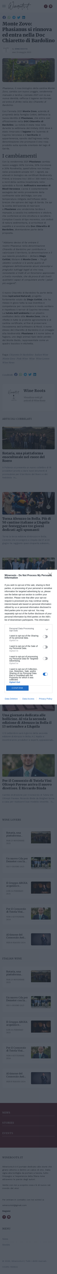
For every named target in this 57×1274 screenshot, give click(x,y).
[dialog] (28, 637)
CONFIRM (17, 688)
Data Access (28, 699)
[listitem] (28, 629)
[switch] (45, 636)
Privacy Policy (45, 699)
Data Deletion (11, 699)
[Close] (51, 575)
